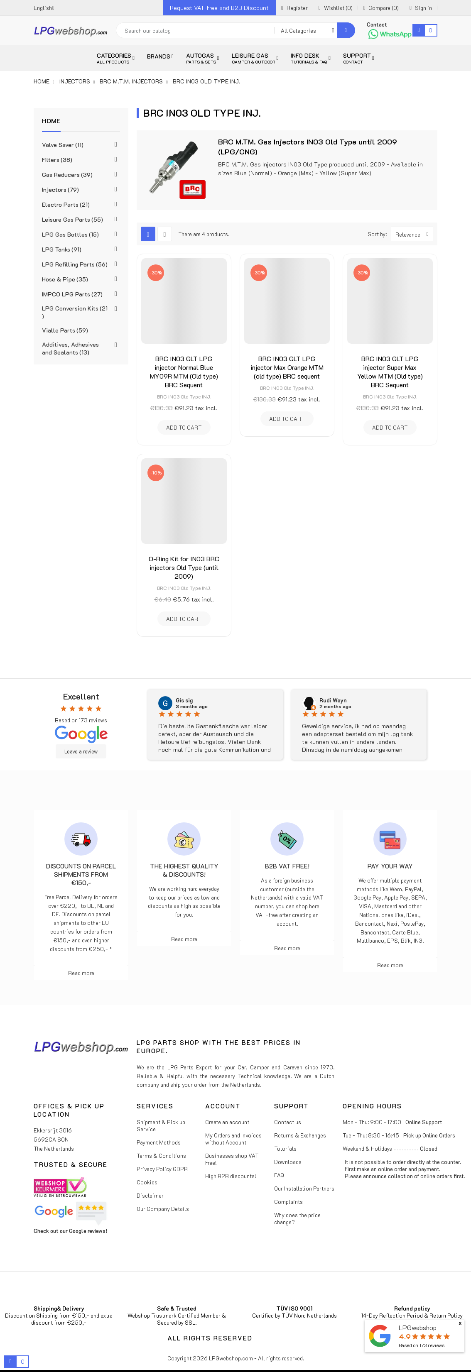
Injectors (60, 189)
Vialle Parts (65, 330)
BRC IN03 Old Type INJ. (184, 396)
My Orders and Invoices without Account (233, 1139)
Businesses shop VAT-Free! (233, 1159)
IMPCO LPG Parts (72, 294)
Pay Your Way (390, 866)
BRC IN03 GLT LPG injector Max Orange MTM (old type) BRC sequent (287, 367)
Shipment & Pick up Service (161, 1125)
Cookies (147, 1182)
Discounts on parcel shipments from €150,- (81, 874)
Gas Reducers (67, 175)
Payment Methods (159, 1142)
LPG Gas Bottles (70, 234)
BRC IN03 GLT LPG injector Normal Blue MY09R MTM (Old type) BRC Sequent (184, 371)
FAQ (279, 1175)
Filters (57, 160)
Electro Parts (66, 204)
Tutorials (285, 1148)
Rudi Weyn (333, 700)
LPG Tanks (61, 249)
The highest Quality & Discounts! (184, 870)
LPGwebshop (418, 1327)
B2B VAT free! (287, 866)
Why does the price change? (297, 1218)
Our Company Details (163, 1208)
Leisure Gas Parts (72, 219)
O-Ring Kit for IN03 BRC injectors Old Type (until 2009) (184, 567)
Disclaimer (150, 1195)
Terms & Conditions (161, 1155)
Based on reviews (421, 1345)
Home (51, 120)
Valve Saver (62, 145)
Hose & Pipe (65, 279)
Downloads (288, 1161)
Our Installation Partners (304, 1188)
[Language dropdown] (44, 7)
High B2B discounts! (230, 1175)
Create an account (227, 1121)
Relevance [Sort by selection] (414, 234)
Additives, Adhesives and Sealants (70, 348)
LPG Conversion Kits (75, 312)
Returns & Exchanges (300, 1135)
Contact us (287, 1121)
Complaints (288, 1201)
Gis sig (184, 700)
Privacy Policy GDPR (162, 1168)
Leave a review (81, 751)
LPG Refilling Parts (75, 264)
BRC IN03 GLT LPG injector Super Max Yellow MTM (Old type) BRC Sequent (390, 371)
